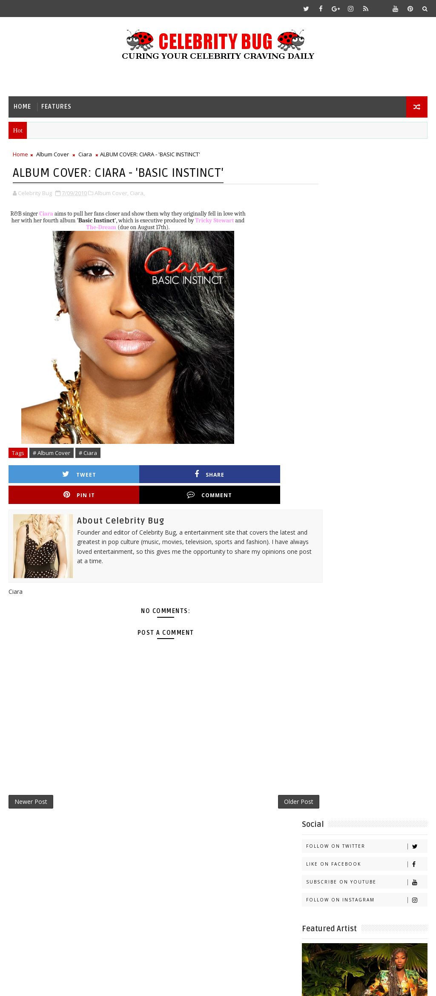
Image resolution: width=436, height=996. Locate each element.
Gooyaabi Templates (177, 983)
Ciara (85, 156)
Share (120, 475)
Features (56, 106)
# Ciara (88, 454)
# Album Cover (51, 454)
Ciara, (137, 194)
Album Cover (52, 156)
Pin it (191, 475)
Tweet (49, 475)
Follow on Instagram (366, 228)
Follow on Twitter (366, 174)
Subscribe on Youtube (366, 210)
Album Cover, (112, 194)
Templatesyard (80, 983)
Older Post (269, 784)
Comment (262, 475)
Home (22, 106)
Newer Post (30, 784)
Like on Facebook (366, 192)
